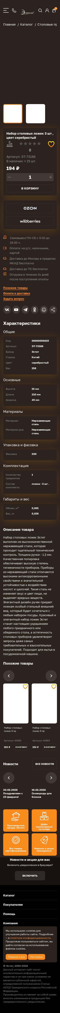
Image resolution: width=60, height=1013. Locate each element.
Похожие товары (15, 288)
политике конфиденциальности (30, 937)
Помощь (9, 914)
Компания (10, 923)
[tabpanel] (15, 703)
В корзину (30, 188)
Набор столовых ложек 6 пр (13, 729)
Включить (30, 875)
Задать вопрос (13, 298)
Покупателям (13, 904)
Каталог (9, 895)
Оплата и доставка (16, 293)
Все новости (44, 764)
